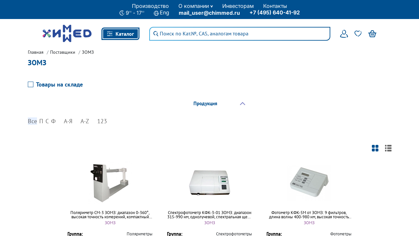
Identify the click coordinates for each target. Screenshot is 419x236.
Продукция (205, 103)
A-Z (85, 120)
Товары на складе (59, 84)
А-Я (68, 120)
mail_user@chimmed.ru (209, 13)
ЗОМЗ (88, 52)
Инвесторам (238, 6)
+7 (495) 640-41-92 (274, 12)
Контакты (275, 6)
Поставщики (62, 52)
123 (102, 120)
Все (32, 121)
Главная (36, 52)
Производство (150, 6)
